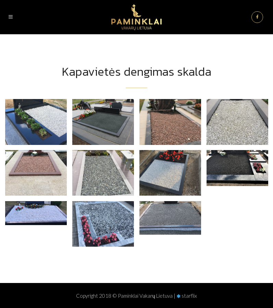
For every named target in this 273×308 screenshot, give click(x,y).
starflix (189, 296)
